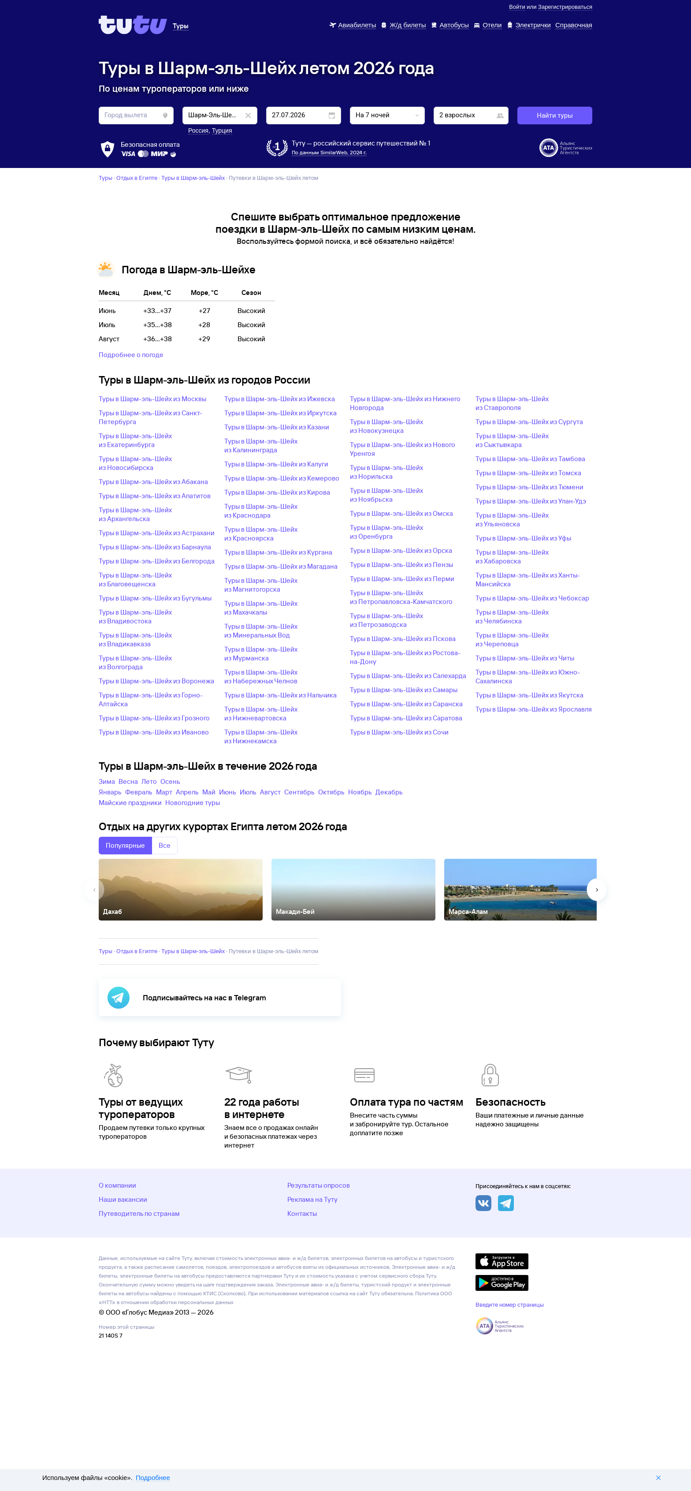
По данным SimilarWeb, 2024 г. (329, 152)
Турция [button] (222, 130)
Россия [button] (198, 130)
